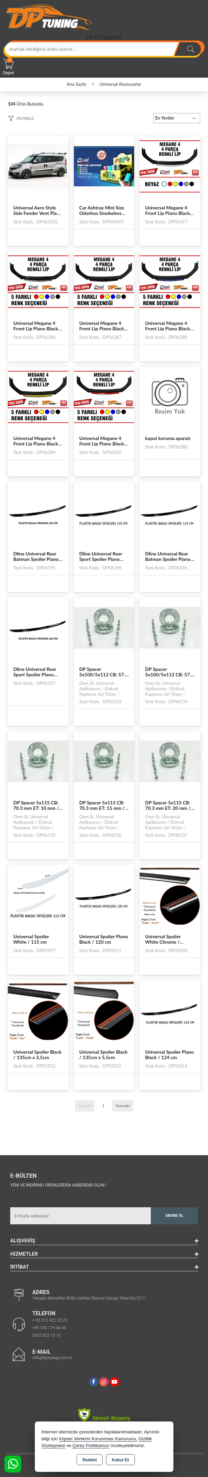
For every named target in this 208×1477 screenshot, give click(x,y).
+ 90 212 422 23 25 (49, 1320)
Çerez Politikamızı (91, 1445)
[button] (21, 119)
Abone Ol (174, 1215)
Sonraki (122, 1105)
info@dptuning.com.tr (52, 1357)
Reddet (89, 1460)
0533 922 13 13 (46, 1335)
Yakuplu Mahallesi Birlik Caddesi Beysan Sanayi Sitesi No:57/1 (88, 1298)
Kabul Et (120, 1460)
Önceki (85, 1105)
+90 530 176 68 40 (49, 1327)
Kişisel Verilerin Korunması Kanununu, (98, 1438)
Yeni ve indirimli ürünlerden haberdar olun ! (58, 1185)
